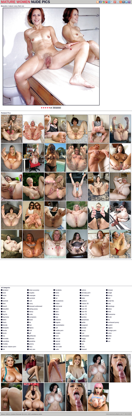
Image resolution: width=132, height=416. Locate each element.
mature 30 (84, 303)
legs (56, 317)
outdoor (83, 301)
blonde (4, 325)
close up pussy (33, 290)
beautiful (5, 309)
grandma (31, 341)
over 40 (83, 306)
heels (56, 293)
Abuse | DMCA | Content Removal (11, 414)
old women (84, 295)
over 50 (83, 309)
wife (108, 338)
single (109, 293)
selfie (82, 341)
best (3, 311)
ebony (30, 311)
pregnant (84, 325)
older (82, 298)
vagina (109, 328)
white (108, 336)
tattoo (109, 309)
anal (3, 293)
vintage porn (111, 330)
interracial (58, 306)
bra (3, 336)
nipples (57, 344)
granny (30, 344)
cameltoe (5, 341)
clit (3, 349)
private (83, 328)
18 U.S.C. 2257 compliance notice (32, 414)
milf (56, 328)
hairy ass (31, 349)
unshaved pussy (112, 322)
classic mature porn (8, 346)
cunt (29, 301)
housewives (58, 301)
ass (3, 298)
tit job (109, 317)
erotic (30, 314)
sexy (82, 346)
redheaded (84, 336)
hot (55, 298)
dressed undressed (34, 306)
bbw (3, 303)
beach (4, 306)
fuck (29, 330)
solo (108, 303)
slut (108, 298)
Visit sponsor (57, 107)
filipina (30, 328)
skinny (109, 295)
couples (30, 293)
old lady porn (85, 293)
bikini (3, 320)
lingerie (57, 322)
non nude (58, 346)
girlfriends (31, 336)
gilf (29, 333)
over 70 (83, 314)
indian (56, 303)
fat (29, 322)
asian (3, 295)
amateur (4, 290)
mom (56, 336)
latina (56, 314)
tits (108, 320)
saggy (83, 338)
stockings (110, 306)
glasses (30, 338)
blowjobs (5, 328)
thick (108, 311)
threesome (110, 314)
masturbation (59, 325)
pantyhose (84, 320)
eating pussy (32, 309)
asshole (4, 301)
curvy (30, 303)
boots (4, 333)
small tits (110, 301)
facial (30, 320)
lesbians (57, 320)
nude (56, 349)
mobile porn (58, 330)
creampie (31, 295)
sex (82, 344)
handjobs (58, 290)
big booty (5, 317)
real (82, 333)
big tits (4, 314)
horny (56, 295)
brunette (4, 338)
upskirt (109, 325)
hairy (29, 346)
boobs (4, 330)
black (3, 322)
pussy (83, 330)
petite (82, 322)
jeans (56, 309)
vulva (108, 333)
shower (109, 290)
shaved (83, 349)
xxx (108, 341)
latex (56, 311)
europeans (31, 317)
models (57, 333)
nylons (83, 290)
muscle (57, 338)
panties (83, 317)
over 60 (83, 311)
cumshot (31, 298)
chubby (4, 344)
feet (29, 325)
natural (57, 341)
